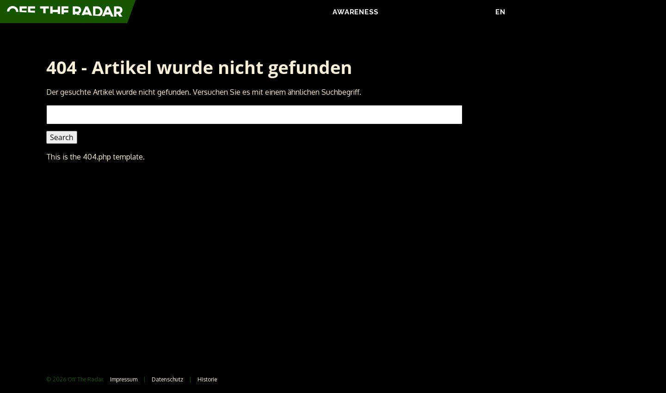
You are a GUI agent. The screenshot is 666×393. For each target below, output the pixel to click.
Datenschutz (167, 379)
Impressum (123, 379)
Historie (207, 379)
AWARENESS (356, 12)
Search (62, 137)
